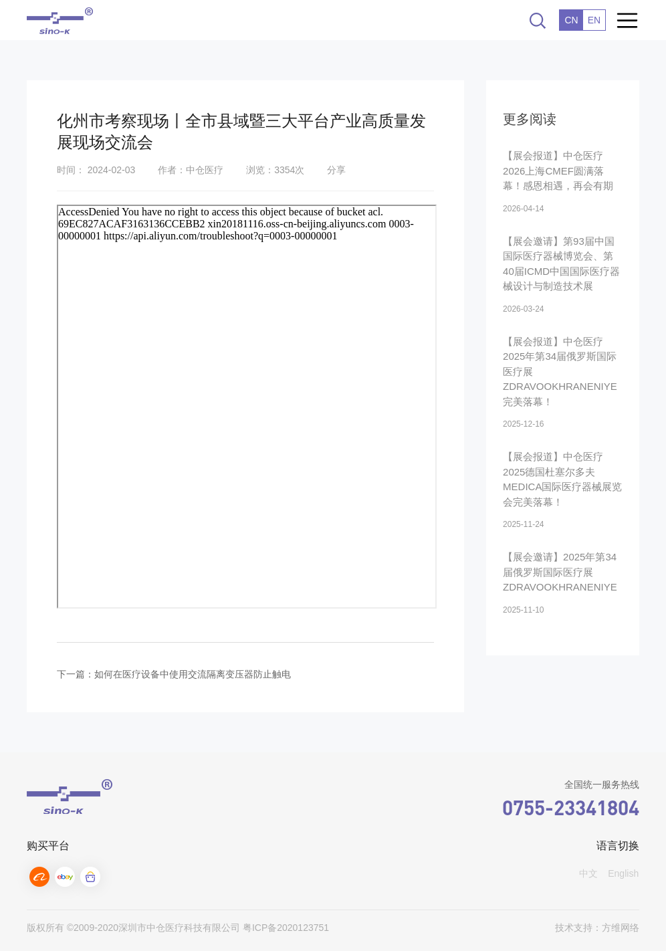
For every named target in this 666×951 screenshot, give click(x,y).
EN (594, 20)
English (623, 873)
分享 (336, 170)
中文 (588, 873)
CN (571, 20)
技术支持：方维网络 (597, 927)
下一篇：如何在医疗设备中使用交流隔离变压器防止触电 (174, 674)
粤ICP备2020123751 (286, 927)
